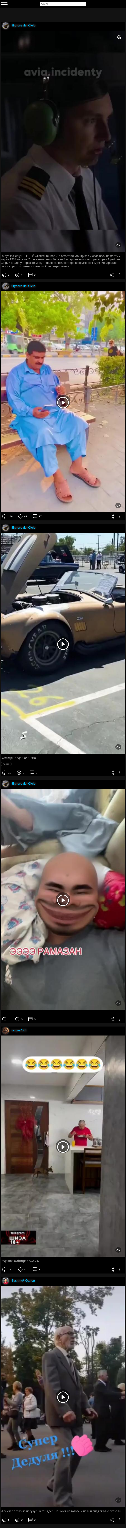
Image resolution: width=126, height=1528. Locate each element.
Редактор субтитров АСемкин (21, 1261)
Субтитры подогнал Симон (19, 758)
